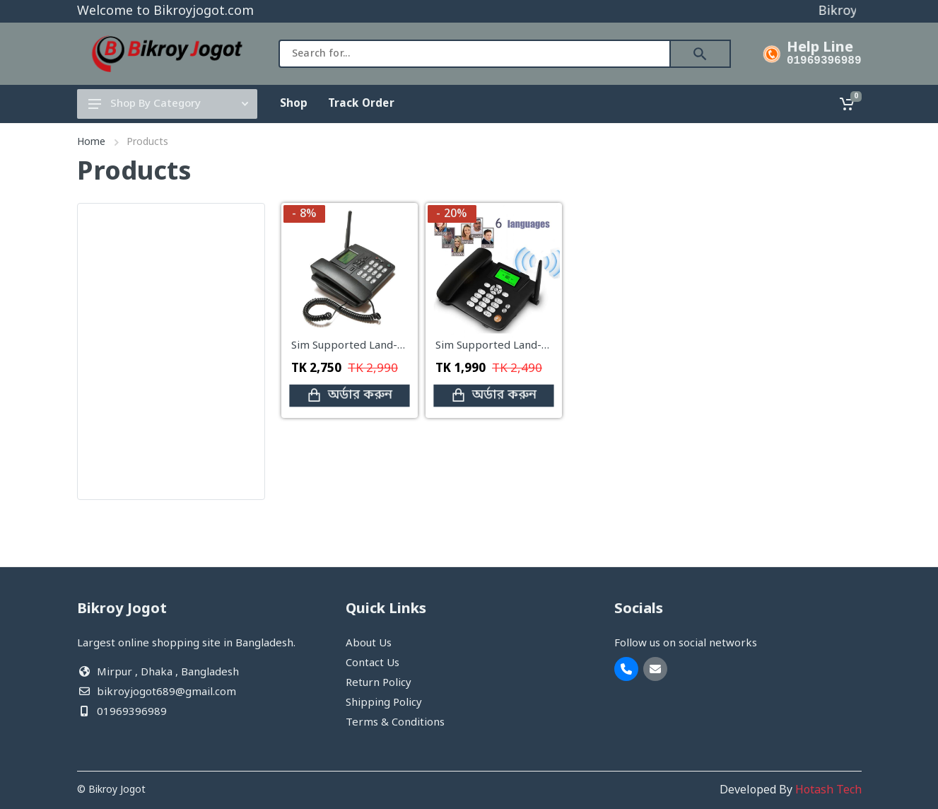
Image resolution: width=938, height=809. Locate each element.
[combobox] (475, 54)
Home (91, 142)
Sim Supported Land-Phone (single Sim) (534, 346)
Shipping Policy (384, 703)
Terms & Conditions (395, 723)
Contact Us (372, 663)
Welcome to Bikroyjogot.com (165, 11)
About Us (369, 643)
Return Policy (378, 683)
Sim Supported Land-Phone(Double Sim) (392, 346)
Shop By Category (168, 104)
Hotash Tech (828, 790)
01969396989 (824, 60)
